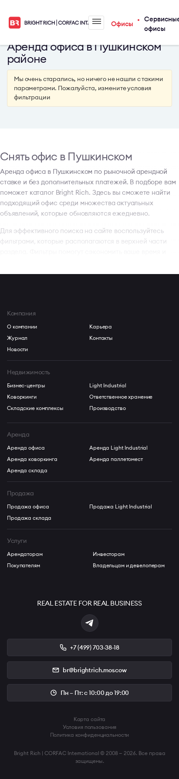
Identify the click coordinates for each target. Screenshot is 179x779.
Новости (17, 349)
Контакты (101, 338)
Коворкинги (22, 396)
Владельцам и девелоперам (129, 565)
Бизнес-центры (26, 385)
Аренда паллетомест (116, 459)
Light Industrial (107, 385)
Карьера (100, 326)
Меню (96, 21)
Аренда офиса (26, 447)
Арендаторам (25, 554)
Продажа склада (29, 518)
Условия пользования (90, 727)
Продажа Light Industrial (120, 506)
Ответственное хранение (120, 396)
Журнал (17, 338)
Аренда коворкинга (32, 459)
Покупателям (23, 565)
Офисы (122, 24)
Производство (107, 408)
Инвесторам (109, 554)
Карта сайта (90, 719)
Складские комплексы (35, 408)
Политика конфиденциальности (89, 735)
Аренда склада (27, 470)
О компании (22, 326)
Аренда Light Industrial (118, 447)
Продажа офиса (28, 506)
